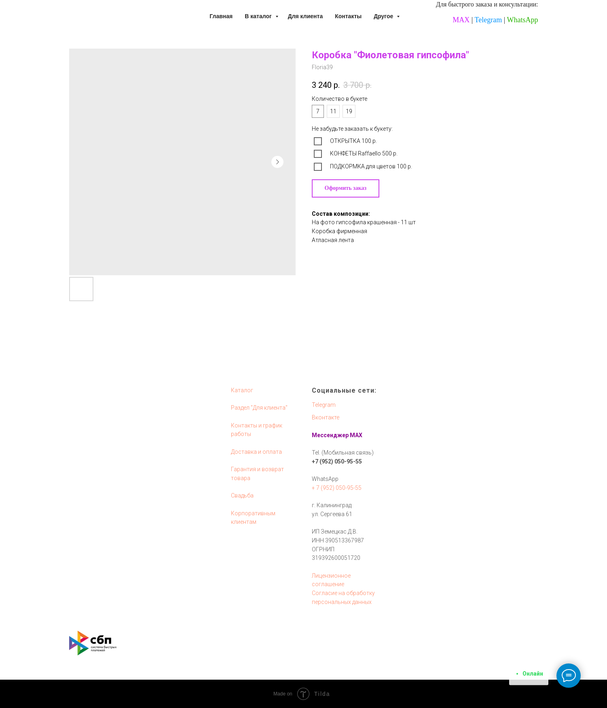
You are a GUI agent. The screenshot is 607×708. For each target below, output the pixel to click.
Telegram (488, 20)
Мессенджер (330, 435)
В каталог (259, 16)
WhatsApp (522, 20)
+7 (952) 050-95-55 (337, 461)
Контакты (348, 16)
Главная (221, 16)
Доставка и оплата (256, 452)
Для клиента (305, 16)
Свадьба (242, 495)
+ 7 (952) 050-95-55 (337, 488)
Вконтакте (325, 417)
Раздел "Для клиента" (259, 407)
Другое (384, 16)
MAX (461, 20)
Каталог (242, 390)
